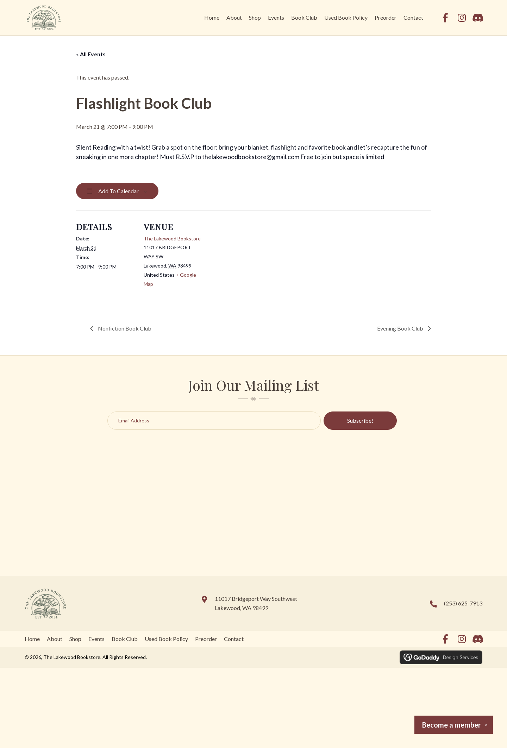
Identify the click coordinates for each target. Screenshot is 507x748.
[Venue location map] (248, 259)
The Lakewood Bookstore (172, 238)
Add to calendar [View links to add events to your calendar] (118, 191)
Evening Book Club (400, 328)
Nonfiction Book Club (124, 328)
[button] (445, 17)
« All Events (91, 54)
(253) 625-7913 (463, 603)
